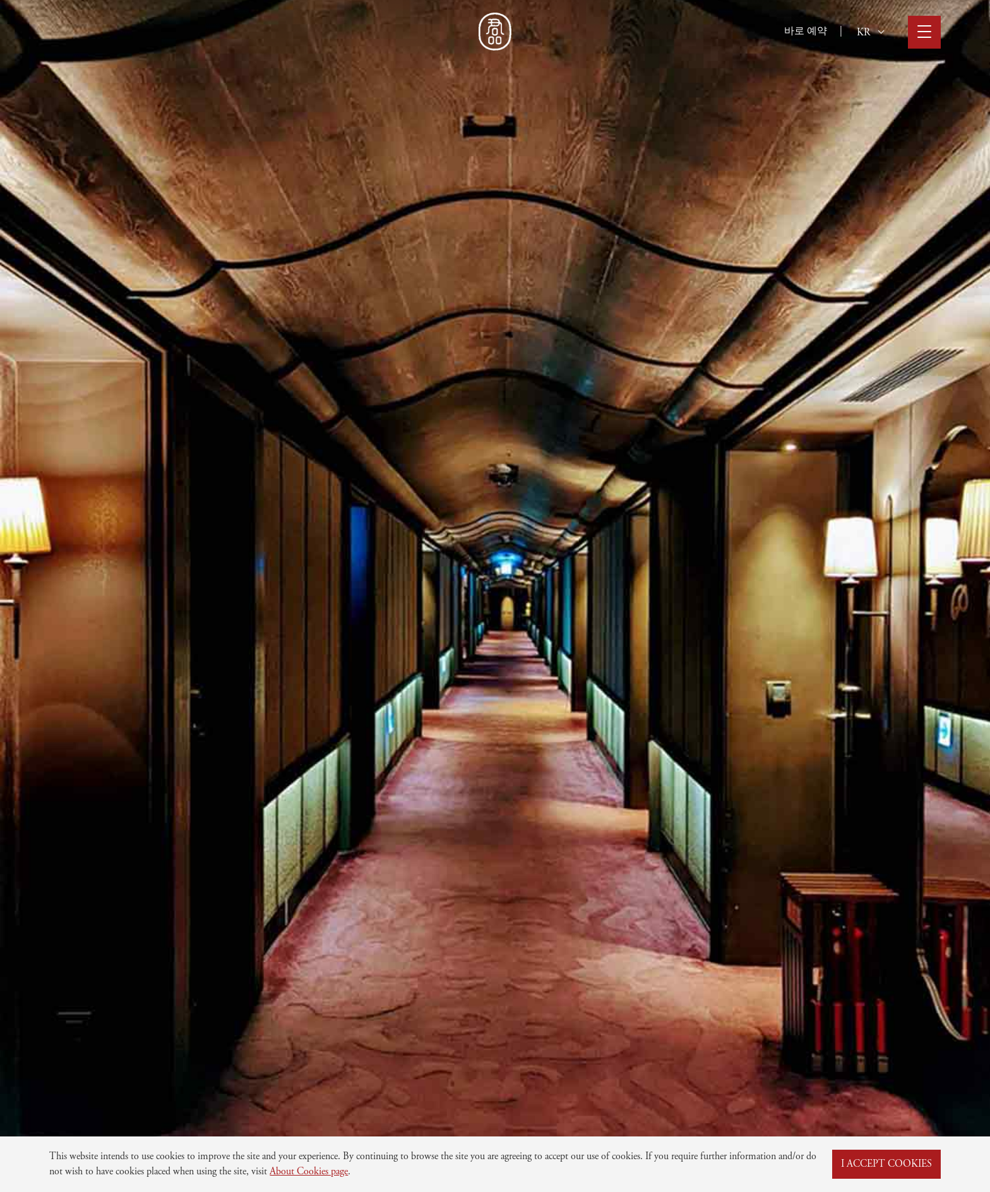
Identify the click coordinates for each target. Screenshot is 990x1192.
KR (870, 33)
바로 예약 (805, 32)
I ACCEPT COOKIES (886, 1164)
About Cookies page (309, 1172)
